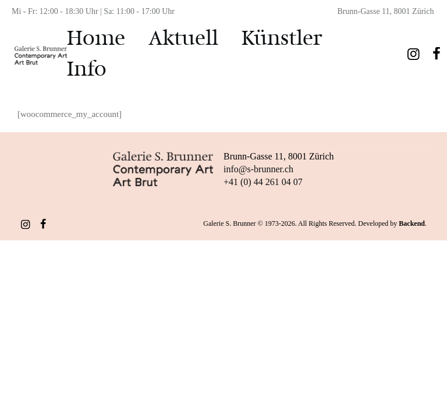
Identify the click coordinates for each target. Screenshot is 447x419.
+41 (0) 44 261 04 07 (263, 181)
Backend (412, 223)
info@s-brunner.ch (258, 168)
